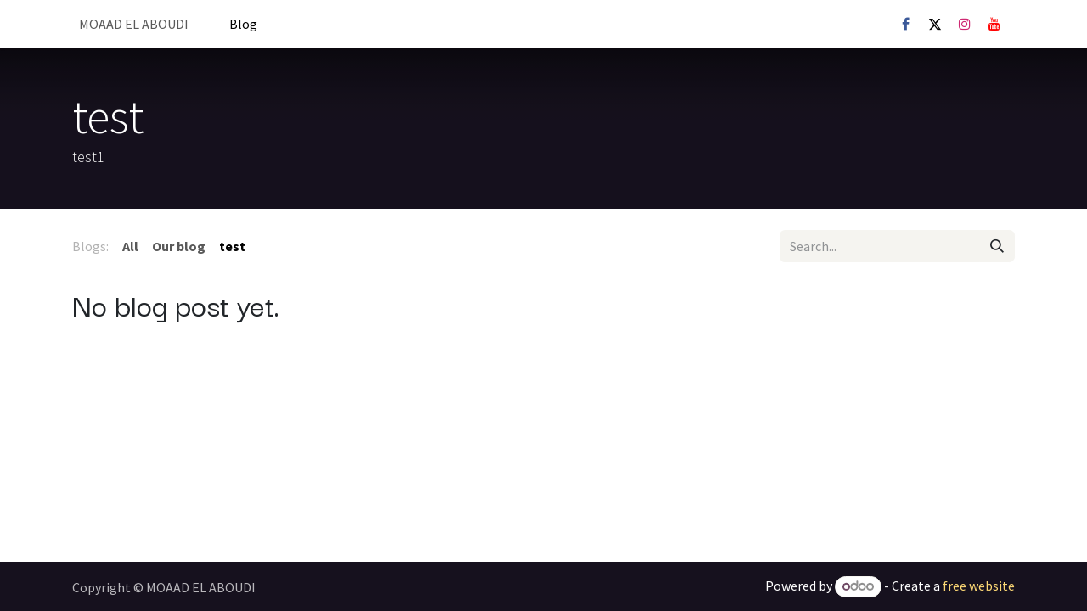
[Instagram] (964, 23)
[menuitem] (133, 24)
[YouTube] (994, 23)
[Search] (997, 246)
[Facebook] (905, 23)
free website (979, 585)
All (130, 246)
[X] (935, 23)
